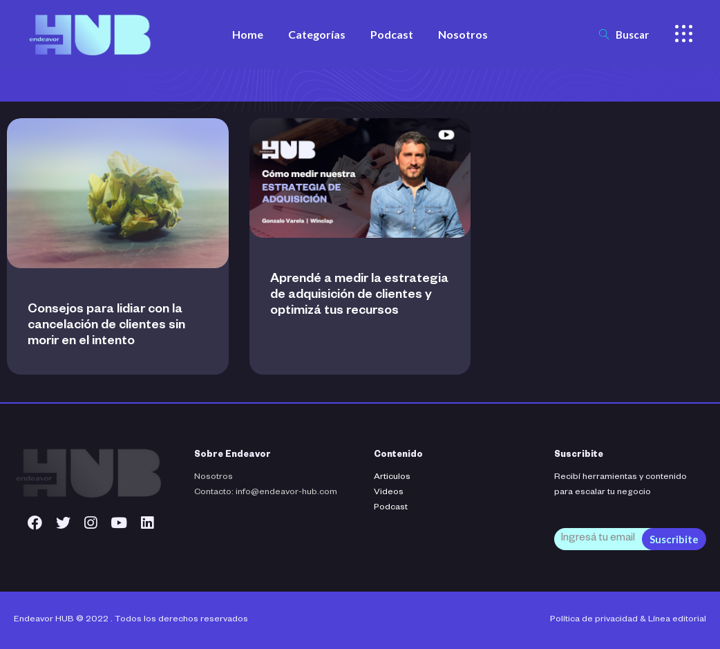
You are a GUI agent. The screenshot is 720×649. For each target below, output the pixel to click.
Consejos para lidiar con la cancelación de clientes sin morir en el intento (106, 326)
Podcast (391, 508)
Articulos (392, 477)
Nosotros (213, 477)
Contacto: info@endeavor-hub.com (265, 493)
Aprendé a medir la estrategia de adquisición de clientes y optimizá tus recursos (359, 296)
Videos (389, 493)
